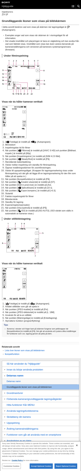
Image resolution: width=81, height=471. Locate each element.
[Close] (77, 447)
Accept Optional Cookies (41, 468)
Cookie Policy (17, 462)
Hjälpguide (7, 6)
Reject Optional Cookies (66, 468)
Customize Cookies (11, 468)
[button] (78, 6)
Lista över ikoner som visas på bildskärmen (25, 350)
